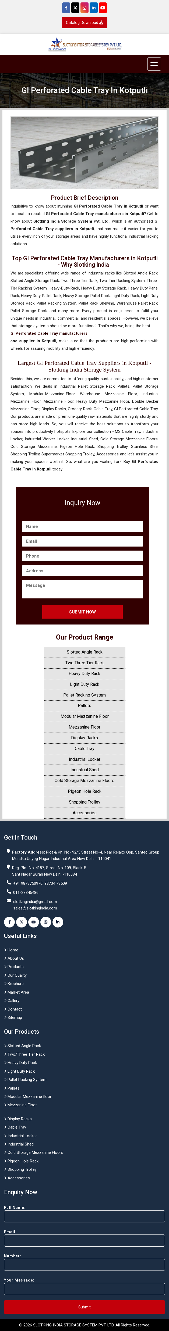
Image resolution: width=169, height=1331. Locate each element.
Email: (84, 1238)
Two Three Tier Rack (84, 662)
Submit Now (82, 612)
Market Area (16, 992)
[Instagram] (84, 7)
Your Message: (84, 1286)
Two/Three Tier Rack (24, 1054)
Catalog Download (84, 22)
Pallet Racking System (84, 695)
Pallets (84, 705)
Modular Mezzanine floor (27, 1096)
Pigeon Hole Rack (84, 791)
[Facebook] (66, 7)
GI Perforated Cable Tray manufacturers (48, 333)
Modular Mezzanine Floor (85, 716)
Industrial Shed (85, 769)
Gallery (11, 1000)
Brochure (14, 983)
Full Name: (84, 1213)
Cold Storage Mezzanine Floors (84, 780)
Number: (84, 1262)
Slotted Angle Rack (85, 652)
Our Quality (15, 975)
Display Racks (84, 737)
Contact (13, 1009)
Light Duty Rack (84, 684)
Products (14, 966)
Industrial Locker (84, 759)
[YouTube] (103, 7)
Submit (84, 1307)
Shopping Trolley (84, 802)
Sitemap (13, 1017)
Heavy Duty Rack (84, 673)
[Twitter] (75, 7)
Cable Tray (84, 748)
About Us (14, 958)
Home (11, 950)
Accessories (85, 812)
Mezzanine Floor (84, 727)
